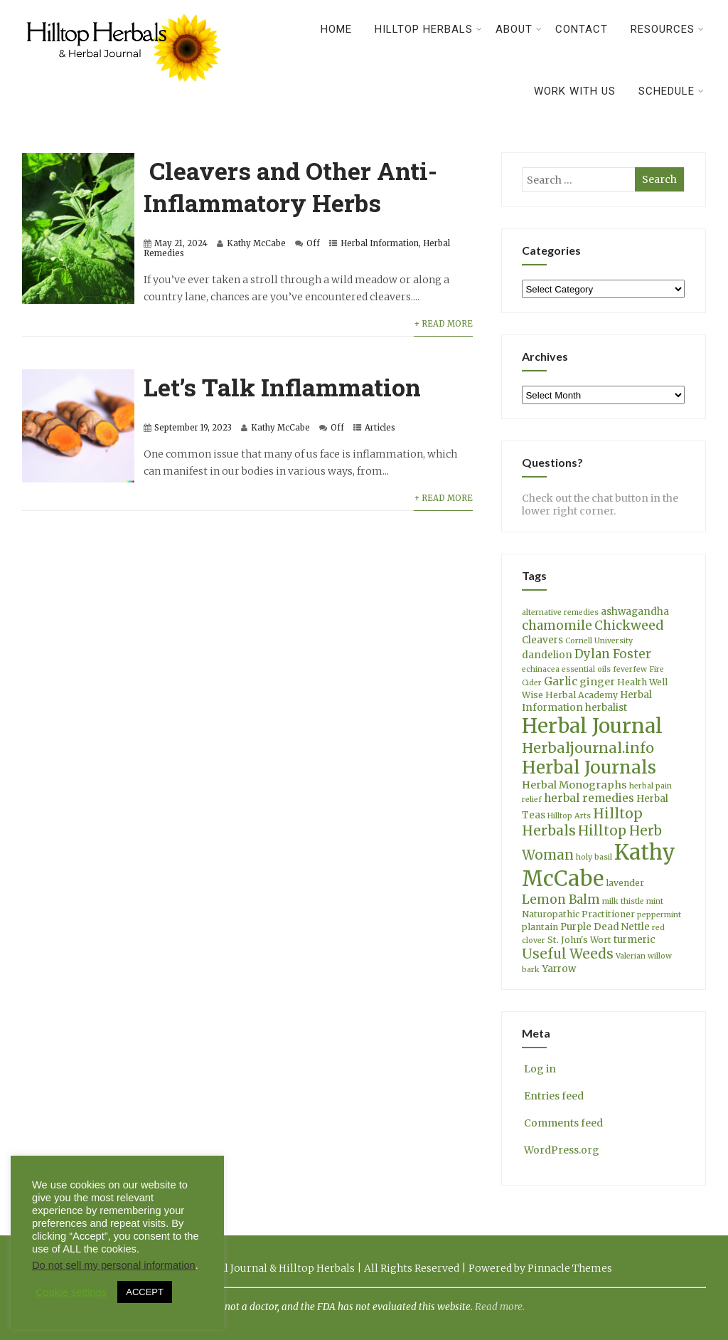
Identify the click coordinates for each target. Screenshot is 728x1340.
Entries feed (553, 1096)
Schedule (671, 91)
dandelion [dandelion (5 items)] (547, 655)
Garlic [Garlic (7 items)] (560, 681)
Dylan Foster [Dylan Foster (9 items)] (612, 654)
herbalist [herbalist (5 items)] (606, 708)
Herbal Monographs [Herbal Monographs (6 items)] (574, 785)
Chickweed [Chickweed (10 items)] (628, 625)
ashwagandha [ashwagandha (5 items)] (635, 612)
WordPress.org (560, 1150)
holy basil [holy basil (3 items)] (594, 857)
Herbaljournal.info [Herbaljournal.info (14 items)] (588, 747)
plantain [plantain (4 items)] (540, 927)
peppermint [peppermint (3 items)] (659, 914)
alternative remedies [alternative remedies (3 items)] (560, 612)
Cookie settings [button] (71, 1292)
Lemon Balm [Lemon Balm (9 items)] (561, 899)
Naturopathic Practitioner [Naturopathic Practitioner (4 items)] (578, 914)
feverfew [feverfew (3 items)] (630, 669)
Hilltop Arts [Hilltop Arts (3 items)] (569, 816)
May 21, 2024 (181, 243)
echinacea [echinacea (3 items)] (541, 669)
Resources (668, 29)
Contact (581, 29)
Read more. (500, 1307)
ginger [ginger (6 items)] (597, 681)
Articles (380, 428)
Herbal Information (380, 243)
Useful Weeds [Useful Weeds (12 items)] (568, 954)
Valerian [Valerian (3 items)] (631, 956)
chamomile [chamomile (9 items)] (557, 625)
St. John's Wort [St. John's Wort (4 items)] (579, 939)
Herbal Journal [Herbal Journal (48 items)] (592, 726)
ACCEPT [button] (145, 1292)
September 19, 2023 (193, 428)
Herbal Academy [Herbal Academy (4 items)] (581, 695)
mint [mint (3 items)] (654, 901)
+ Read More (443, 324)
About (519, 29)
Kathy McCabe (256, 243)
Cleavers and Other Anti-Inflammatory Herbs (290, 186)
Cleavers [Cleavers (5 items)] (542, 640)
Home (336, 29)
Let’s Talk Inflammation (282, 387)
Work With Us (575, 91)
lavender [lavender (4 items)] (625, 882)
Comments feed (562, 1123)
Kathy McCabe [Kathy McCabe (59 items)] (598, 865)
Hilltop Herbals (429, 29)
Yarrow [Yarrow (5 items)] (559, 969)
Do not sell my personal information (114, 1265)
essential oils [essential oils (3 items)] (586, 669)
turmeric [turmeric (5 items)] (634, 940)
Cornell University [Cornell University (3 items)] (599, 640)
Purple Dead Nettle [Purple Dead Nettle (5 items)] (605, 927)
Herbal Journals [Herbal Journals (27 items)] (589, 767)
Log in (539, 1068)
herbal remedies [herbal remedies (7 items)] (589, 798)
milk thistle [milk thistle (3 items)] (623, 901)
